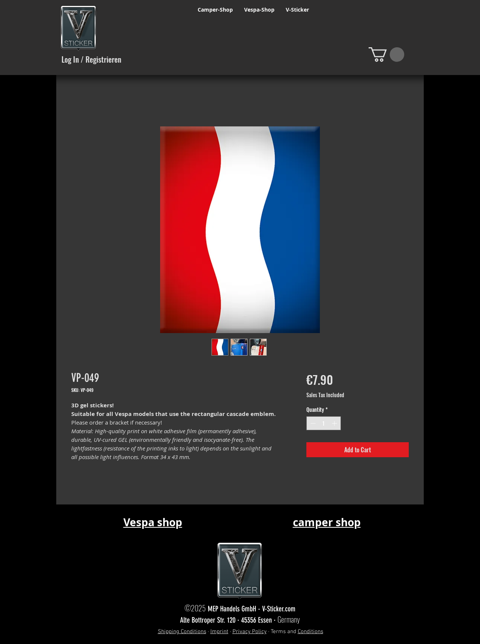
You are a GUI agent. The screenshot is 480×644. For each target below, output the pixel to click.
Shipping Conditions (182, 631)
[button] (386, 54)
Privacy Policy (249, 631)
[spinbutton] (323, 423)
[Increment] (335, 423)
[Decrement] (312, 423)
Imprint (219, 631)
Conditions (310, 631)
